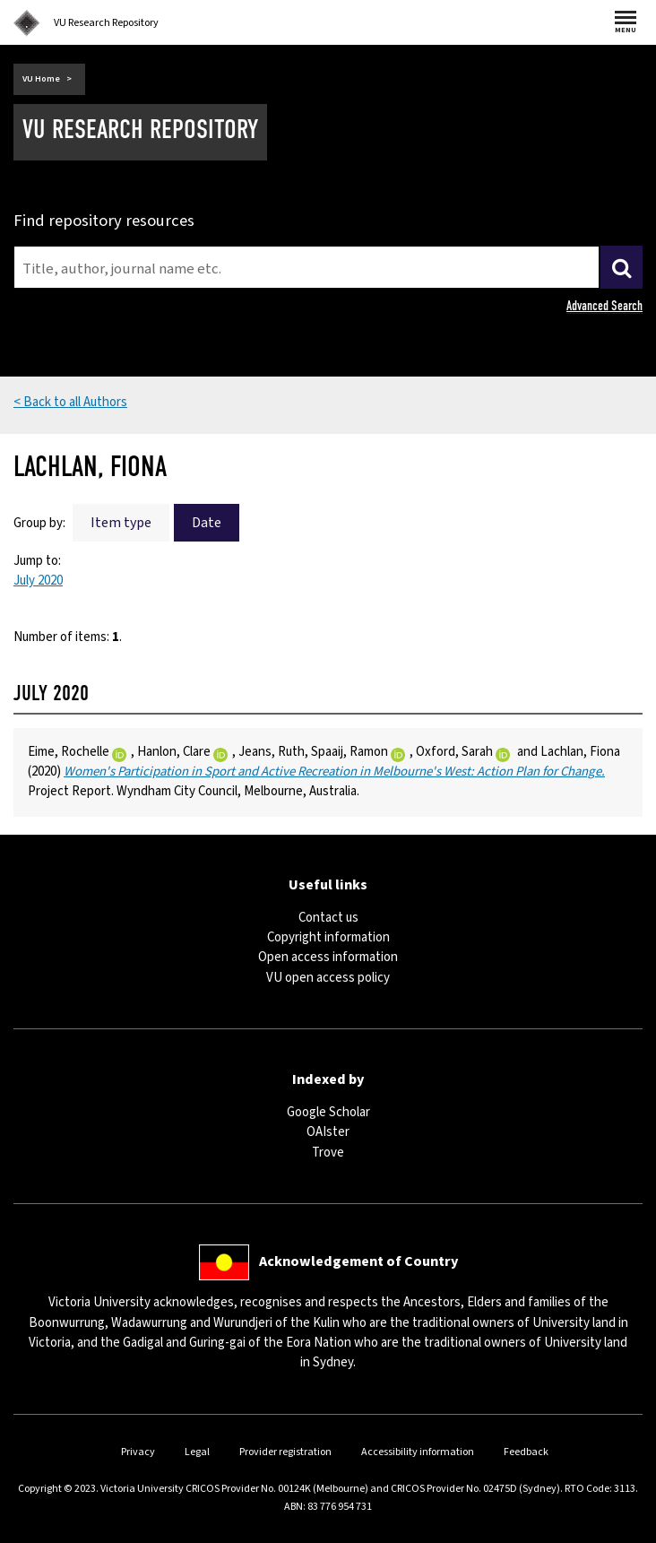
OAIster (328, 1132)
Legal (197, 1452)
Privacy (138, 1452)
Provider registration (285, 1452)
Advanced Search (604, 306)
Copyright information (328, 937)
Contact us (328, 917)
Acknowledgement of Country (358, 1261)
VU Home (41, 79)
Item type (121, 523)
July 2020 (38, 580)
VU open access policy (328, 977)
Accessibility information (417, 1452)
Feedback (526, 1452)
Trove (328, 1152)
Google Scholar (328, 1112)
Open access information (328, 957)
